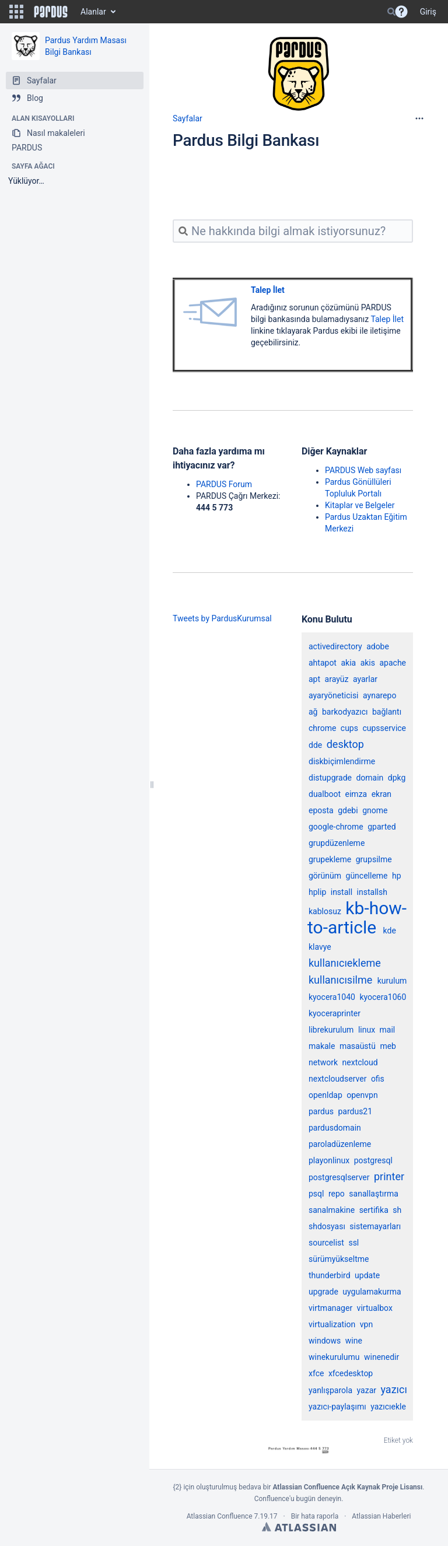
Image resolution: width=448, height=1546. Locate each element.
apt (314, 679)
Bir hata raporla (314, 1516)
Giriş (428, 11)
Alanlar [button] (93, 11)
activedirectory (335, 646)
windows (325, 1340)
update (367, 1275)
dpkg (397, 777)
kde (389, 930)
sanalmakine (332, 1210)
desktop (345, 744)
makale (322, 1046)
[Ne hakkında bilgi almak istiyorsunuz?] (293, 231)
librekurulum (331, 1029)
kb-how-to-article (357, 918)
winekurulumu (334, 1357)
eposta (321, 810)
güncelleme (367, 875)
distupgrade (330, 777)
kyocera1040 (332, 997)
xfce (316, 1373)
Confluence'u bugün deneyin (298, 1499)
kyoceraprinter (334, 1013)
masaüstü (358, 1046)
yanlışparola (330, 1390)
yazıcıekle (388, 1406)
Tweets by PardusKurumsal (222, 618)
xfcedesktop (350, 1373)
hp (396, 875)
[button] (16, 11)
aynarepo (379, 695)
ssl (353, 1242)
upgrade (323, 1291)
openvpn (361, 1095)
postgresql (373, 1160)
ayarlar (365, 679)
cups (349, 728)
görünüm (325, 875)
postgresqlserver (339, 1177)
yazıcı (393, 1389)
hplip (317, 892)
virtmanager (330, 1308)
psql (316, 1193)
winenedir (381, 1357)
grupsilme (374, 859)
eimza (356, 794)
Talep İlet (268, 290)
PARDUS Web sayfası (363, 470)
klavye (320, 947)
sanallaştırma (373, 1193)
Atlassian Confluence (220, 1516)
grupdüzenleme (337, 843)
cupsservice (384, 728)
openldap (325, 1095)
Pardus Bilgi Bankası (246, 140)
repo (336, 1193)
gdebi (348, 810)
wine (353, 1340)
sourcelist (326, 1242)
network (323, 1062)
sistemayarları (375, 1226)
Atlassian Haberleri (381, 1516)
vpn (366, 1324)
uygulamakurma (371, 1291)
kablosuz (325, 911)
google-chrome (336, 826)
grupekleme (330, 859)
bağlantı (386, 711)
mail (388, 1029)
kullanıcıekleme (345, 963)
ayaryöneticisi (334, 695)
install (341, 892)
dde (315, 745)
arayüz (337, 679)
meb (388, 1046)
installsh (372, 892)
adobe (377, 646)
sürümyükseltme (339, 1259)
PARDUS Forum (224, 484)
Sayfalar (187, 118)
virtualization (332, 1324)
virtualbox (375, 1308)
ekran (381, 794)
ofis (377, 1078)
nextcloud (360, 1062)
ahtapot (323, 662)
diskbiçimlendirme (342, 761)
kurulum (392, 980)
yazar (366, 1390)
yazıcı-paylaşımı (337, 1406)
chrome (322, 728)
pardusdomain (335, 1127)
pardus (321, 1111)
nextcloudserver (337, 1078)
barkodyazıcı (345, 711)
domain (369, 777)
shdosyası (327, 1226)
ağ (313, 711)
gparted (382, 826)
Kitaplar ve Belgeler (359, 505)
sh (397, 1210)
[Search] (391, 11)
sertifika (373, 1210)
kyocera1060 (382, 997)
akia (348, 662)
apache (392, 662)
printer (389, 1176)
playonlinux (329, 1160)
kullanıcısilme (340, 980)
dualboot (325, 794)
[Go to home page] (51, 11)
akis (367, 662)
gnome (374, 810)
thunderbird (330, 1275)
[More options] (419, 118)
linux (366, 1029)
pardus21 (355, 1111)
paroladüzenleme (340, 1144)
